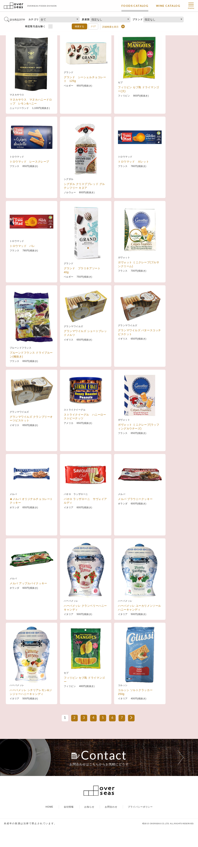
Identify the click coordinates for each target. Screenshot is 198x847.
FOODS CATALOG (134, 5)
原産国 (86, 19)
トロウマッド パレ (22, 268)
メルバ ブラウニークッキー (135, 521)
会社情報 (69, 825)
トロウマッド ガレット (133, 183)
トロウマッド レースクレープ (29, 183)
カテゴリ (33, 19)
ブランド (137, 19)
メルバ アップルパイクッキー (28, 605)
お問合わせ (111, 825)
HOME (49, 825)
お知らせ (89, 825)
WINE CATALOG (168, 5)
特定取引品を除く (35, 26)
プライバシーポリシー (140, 825)
